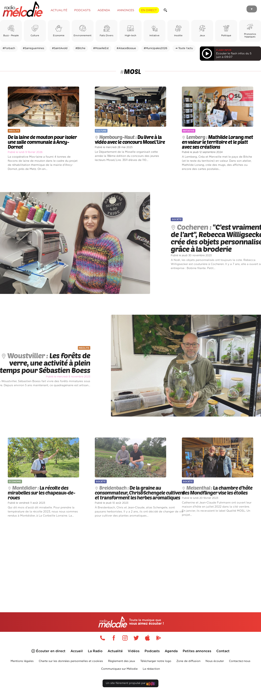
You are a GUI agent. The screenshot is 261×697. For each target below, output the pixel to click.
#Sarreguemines (33, 48)
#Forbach (9, 48)
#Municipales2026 (155, 48)
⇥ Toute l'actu (184, 48)
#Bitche (80, 48)
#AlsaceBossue (126, 48)
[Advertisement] (130, 560)
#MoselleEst (101, 48)
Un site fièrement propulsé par (130, 684)
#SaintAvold (59, 48)
